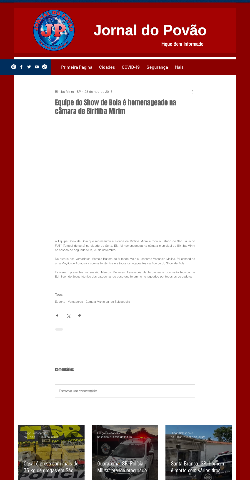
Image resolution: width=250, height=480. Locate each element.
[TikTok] (44, 66)
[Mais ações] (192, 91)
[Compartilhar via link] (79, 315)
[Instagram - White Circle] (13, 66)
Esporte (60, 301)
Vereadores (75, 301)
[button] (107, 67)
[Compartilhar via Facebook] (57, 315)
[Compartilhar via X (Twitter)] (68, 315)
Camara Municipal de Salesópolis (108, 301)
